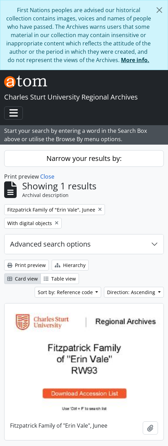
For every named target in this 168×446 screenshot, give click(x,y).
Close (47, 176)
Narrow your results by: (84, 158)
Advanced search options (50, 244)
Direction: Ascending (132, 292)
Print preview (26, 265)
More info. (135, 60)
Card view (22, 278)
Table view (60, 278)
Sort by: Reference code (66, 292)
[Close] (159, 10)
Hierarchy (70, 265)
